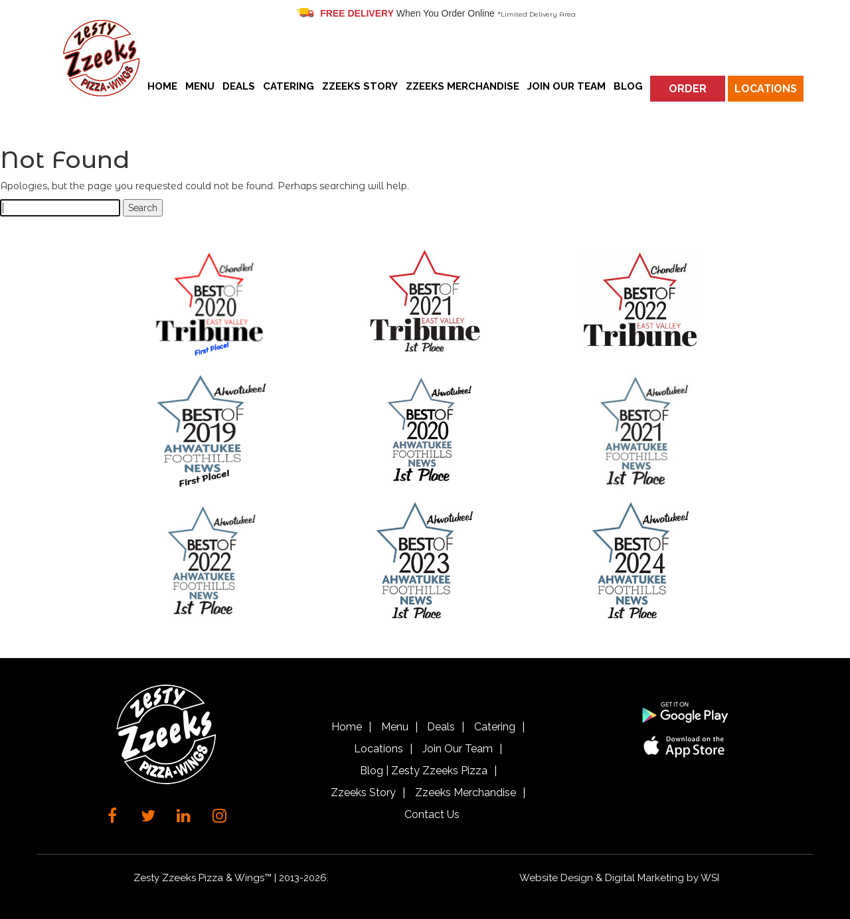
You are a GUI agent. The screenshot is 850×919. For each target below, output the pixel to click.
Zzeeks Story (360, 86)
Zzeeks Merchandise (462, 86)
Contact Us (432, 814)
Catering (288, 86)
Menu (199, 86)
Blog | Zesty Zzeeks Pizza (423, 770)
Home (162, 86)
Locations (765, 88)
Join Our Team (566, 86)
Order (688, 88)
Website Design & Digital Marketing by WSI (619, 878)
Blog (628, 86)
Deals (238, 86)
